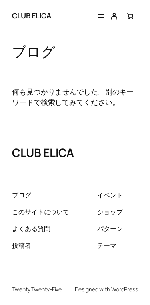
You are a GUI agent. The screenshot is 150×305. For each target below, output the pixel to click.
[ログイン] (114, 16)
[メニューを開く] (101, 16)
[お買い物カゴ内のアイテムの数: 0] (130, 16)
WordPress (124, 289)
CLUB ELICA (31, 15)
